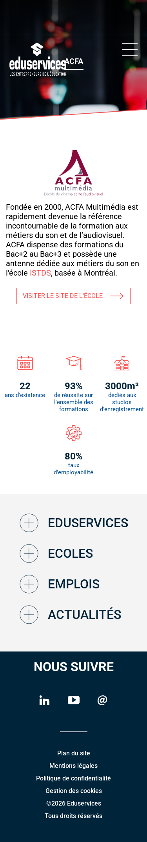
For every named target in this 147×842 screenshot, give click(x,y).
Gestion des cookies (73, 791)
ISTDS (39, 273)
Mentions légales (73, 765)
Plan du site (73, 753)
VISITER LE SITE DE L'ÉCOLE (63, 295)
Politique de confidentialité (73, 778)
